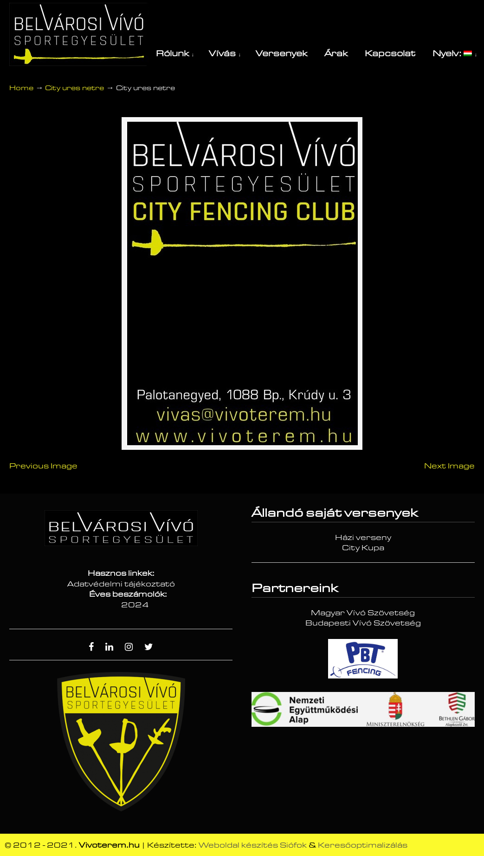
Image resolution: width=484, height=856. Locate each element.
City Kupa (363, 548)
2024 (135, 605)
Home (21, 88)
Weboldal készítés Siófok (253, 845)
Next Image (449, 466)
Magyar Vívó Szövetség (363, 613)
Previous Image (43, 466)
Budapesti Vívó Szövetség (363, 623)
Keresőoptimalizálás (362, 845)
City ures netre (74, 88)
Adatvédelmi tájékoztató (121, 584)
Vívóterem (78, 34)
